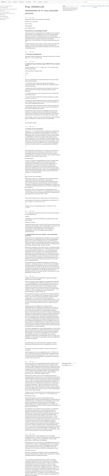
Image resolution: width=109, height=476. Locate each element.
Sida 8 (30, 279)
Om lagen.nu (54, 475)
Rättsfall (15, 1)
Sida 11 (30, 441)
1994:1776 (69, 47)
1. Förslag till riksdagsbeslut (6, 7)
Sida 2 (30, 43)
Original (36, 14)
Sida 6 (30, 172)
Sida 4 (30, 52)
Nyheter (46, 1)
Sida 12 (30, 459)
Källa (102, 9)
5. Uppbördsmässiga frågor (6, 16)
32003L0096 (32, 164)
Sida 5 (30, 103)
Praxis (34, 1)
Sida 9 (30, 333)
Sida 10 (30, 390)
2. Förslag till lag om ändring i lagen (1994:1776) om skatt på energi (13, 10)
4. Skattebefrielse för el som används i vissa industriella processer (12, 14)
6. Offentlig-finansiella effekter (7, 18)
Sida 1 (30, 14)
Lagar (9, 1)
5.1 (93, 283)
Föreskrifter (28, 1)
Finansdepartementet (5, 19)
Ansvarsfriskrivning (62, 475)
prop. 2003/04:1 (53, 114)
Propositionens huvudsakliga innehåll (8, 6)
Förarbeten (21, 1)
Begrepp (40, 1)
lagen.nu (3, 2)
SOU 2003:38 (36, 429)
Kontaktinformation (71, 475)
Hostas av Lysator (81, 475)
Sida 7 (30, 218)
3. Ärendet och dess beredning (7, 12)
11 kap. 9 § (42, 57)
